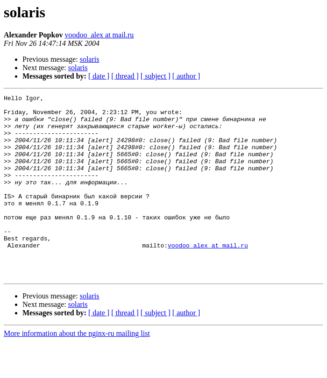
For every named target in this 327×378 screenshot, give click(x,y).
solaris (90, 59)
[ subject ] (156, 76)
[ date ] (98, 76)
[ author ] (186, 76)
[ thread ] (125, 76)
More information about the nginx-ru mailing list (77, 370)
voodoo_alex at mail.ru (99, 35)
